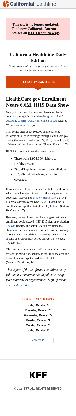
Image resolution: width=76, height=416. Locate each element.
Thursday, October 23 (38, 310)
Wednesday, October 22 (38, 315)
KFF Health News (42, 33)
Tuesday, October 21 (38, 320)
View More (38, 340)
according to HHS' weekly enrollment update (31, 120)
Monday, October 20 (38, 325)
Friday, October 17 (38, 330)
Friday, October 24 (38, 305)
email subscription (18, 285)
